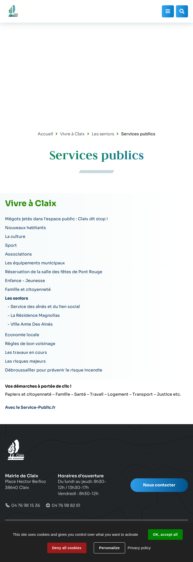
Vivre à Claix (72, 134)
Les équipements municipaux (35, 263)
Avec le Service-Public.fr (30, 407)
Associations (18, 254)
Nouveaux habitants (25, 227)
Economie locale (22, 334)
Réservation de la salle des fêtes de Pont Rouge (53, 271)
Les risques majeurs (25, 361)
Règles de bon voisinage (30, 343)
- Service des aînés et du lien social (44, 306)
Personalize (109, 548)
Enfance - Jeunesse (25, 280)
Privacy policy (139, 548)
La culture (15, 236)
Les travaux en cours (26, 352)
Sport (11, 245)
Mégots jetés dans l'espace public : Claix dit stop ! (56, 219)
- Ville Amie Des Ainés (30, 324)
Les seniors (103, 134)
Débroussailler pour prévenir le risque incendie (53, 370)
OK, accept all (165, 535)
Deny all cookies (66, 548)
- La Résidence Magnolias (34, 315)
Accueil (45, 134)
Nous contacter (159, 485)
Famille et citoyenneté (28, 289)
